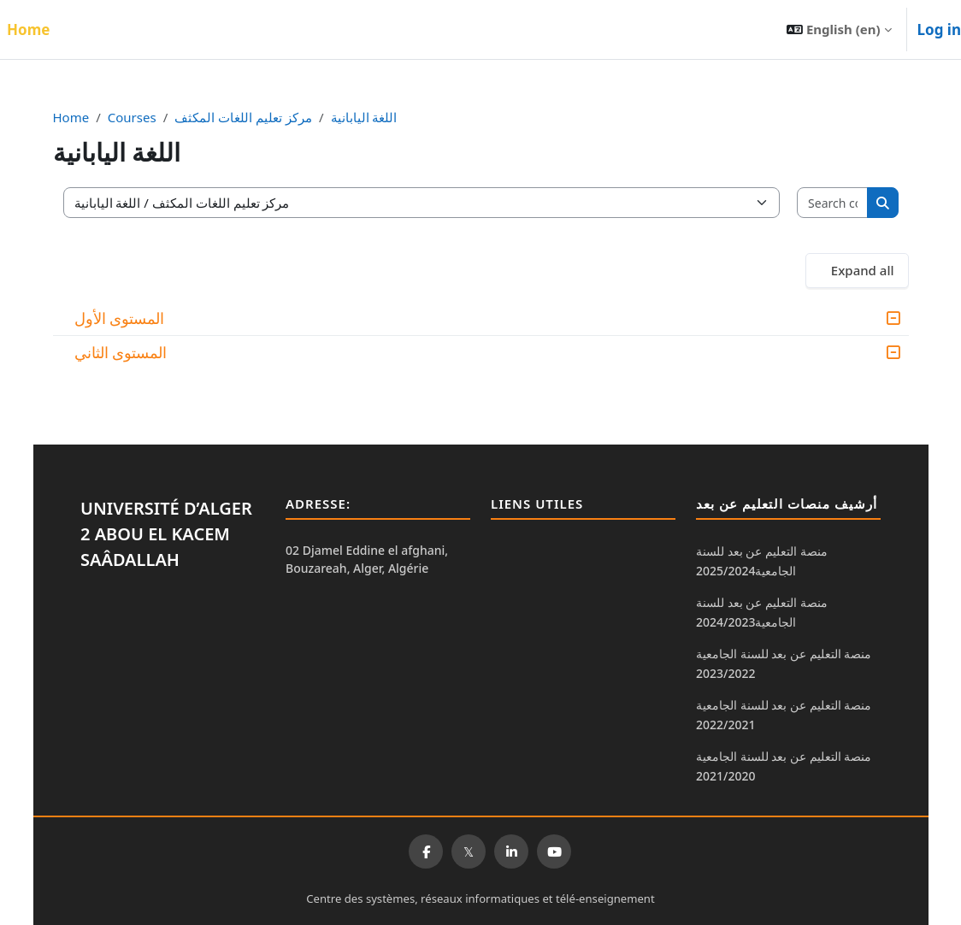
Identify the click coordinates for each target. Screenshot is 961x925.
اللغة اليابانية (372, 117)
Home (79, 117)
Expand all (854, 270)
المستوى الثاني (128, 352)
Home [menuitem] (28, 29)
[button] (838, 29)
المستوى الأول (127, 318)
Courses (139, 117)
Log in (939, 29)
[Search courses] (825, 203)
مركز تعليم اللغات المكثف (252, 117)
